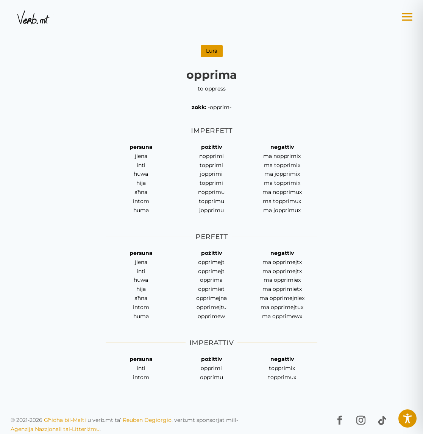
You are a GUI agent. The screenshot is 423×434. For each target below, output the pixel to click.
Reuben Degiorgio (147, 420)
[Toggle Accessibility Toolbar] (407, 418)
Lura (211, 50)
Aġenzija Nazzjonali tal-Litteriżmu (55, 429)
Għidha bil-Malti (65, 420)
